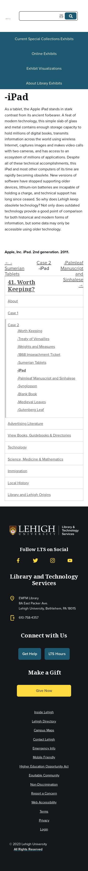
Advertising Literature (25, 423)
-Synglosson (27, 386)
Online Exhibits (44, 53)
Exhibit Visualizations (44, 68)
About (13, 301)
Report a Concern (44, 793)
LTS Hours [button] (57, 653)
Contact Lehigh (44, 739)
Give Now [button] (44, 690)
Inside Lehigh (44, 712)
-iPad (21, 370)
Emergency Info (44, 748)
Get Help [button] (29, 653)
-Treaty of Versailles (33, 338)
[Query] (48, 16)
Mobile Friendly (44, 757)
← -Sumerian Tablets (14, 268)
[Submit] (71, 15)
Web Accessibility (44, 802)
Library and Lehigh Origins (29, 494)
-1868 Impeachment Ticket (38, 354)
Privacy (44, 820)
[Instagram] (52, 560)
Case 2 (44, 262)
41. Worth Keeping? (21, 285)
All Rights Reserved (28, 849)
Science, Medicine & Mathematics (35, 459)
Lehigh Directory (44, 721)
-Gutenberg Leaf (30, 409)
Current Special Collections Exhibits (44, 39)
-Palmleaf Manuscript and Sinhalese (46, 378)
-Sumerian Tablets (31, 362)
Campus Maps (44, 730)
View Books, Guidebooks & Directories (39, 435)
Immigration (17, 471)
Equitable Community (44, 775)
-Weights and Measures (36, 346)
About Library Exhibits (44, 83)
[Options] (62, 16)
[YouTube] (70, 560)
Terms (44, 811)
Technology (17, 447)
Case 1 (13, 313)
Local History (18, 483)
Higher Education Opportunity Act (44, 766)
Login (44, 829)
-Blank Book (27, 394)
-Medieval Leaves (31, 402)
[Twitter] (35, 560)
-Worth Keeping (29, 331)
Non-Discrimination (44, 784)
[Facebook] (18, 560)
